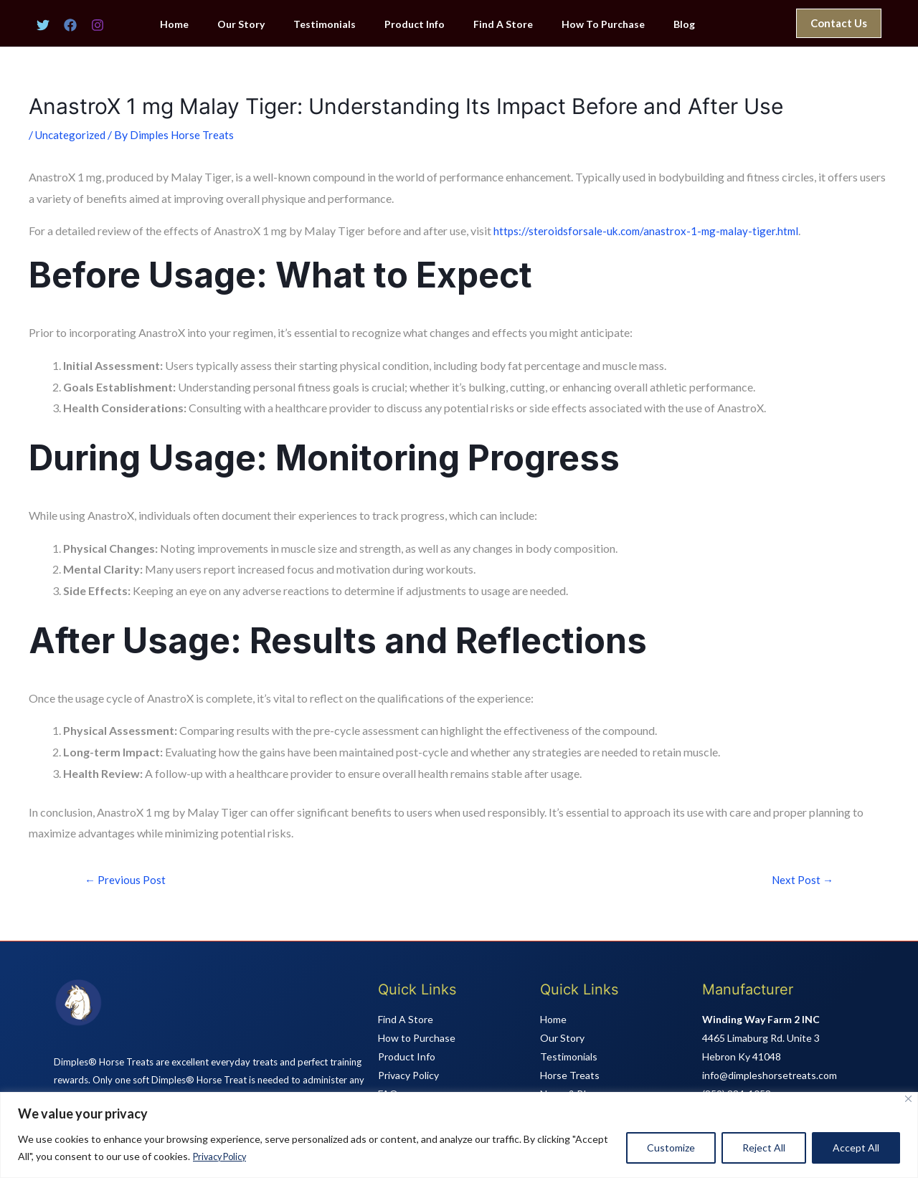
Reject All (763, 1148)
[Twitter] (43, 25)
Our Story (262, 24)
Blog (662, 24)
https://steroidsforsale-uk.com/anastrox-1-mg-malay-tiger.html (650, 230)
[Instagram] (97, 25)
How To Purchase (590, 24)
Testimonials (337, 24)
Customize (671, 1148)
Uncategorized (72, 134)
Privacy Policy (223, 1157)
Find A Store (499, 24)
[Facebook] (70, 25)
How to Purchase (416, 1038)
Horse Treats (570, 1076)
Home (204, 24)
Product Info (419, 24)
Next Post (801, 879)
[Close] (908, 1099)
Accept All (856, 1148)
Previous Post (126, 879)
